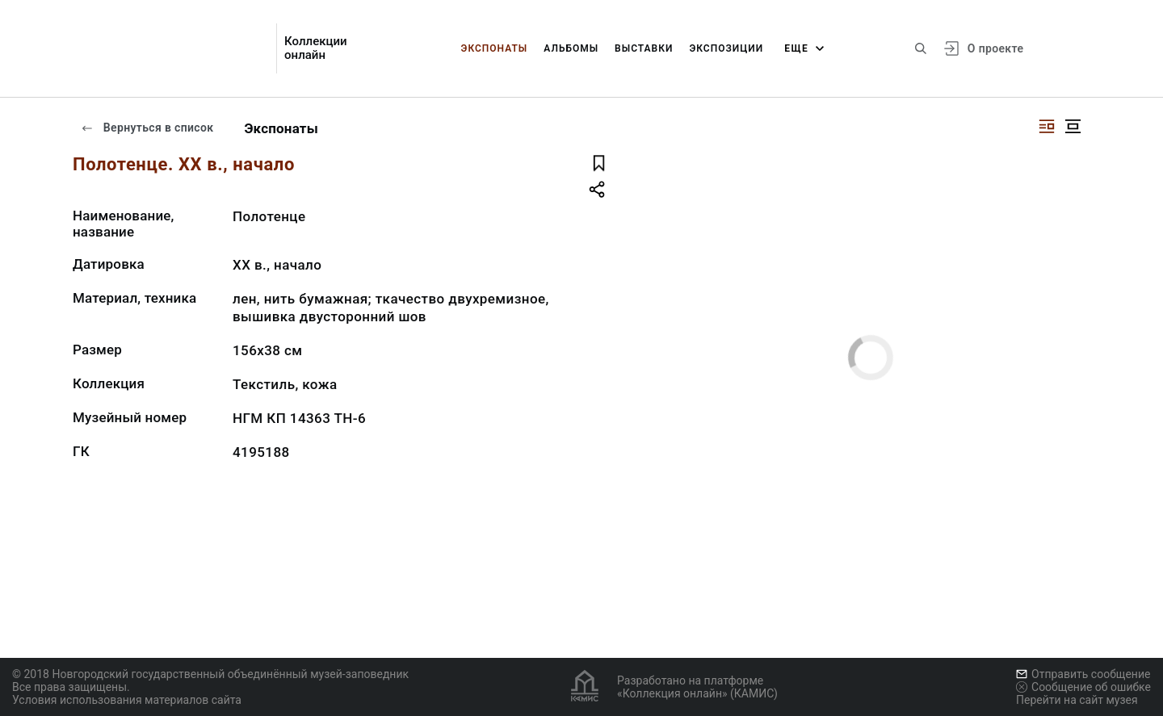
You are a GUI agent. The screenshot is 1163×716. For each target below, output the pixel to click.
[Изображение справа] (1047, 126)
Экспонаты (494, 48)
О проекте (995, 48)
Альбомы (571, 48)
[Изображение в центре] (1072, 126)
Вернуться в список (147, 127)
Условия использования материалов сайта (126, 699)
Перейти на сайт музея (1077, 699)
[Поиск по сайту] (920, 48)
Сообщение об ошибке (1083, 686)
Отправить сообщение (1083, 674)
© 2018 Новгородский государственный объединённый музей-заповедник (210, 674)
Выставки (644, 48)
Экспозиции (726, 48)
